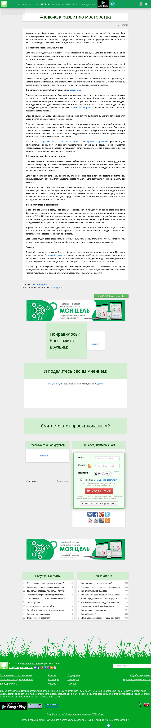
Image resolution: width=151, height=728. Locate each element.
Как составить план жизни (38, 614)
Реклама (71, 683)
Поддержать (73, 675)
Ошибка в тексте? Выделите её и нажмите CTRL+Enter (75, 714)
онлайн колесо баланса (51, 696)
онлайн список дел (28, 696)
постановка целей (113, 691)
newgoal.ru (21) (60, 287)
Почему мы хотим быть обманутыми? (98, 606)
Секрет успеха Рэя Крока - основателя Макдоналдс (46, 599)
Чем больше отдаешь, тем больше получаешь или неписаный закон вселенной (46, 591)
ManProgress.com (31, 663)
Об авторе (53, 679)
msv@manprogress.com (21, 667)
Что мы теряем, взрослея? (38, 618)
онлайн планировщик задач (126, 694)
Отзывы (52, 683)
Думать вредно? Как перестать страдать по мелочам (100, 599)
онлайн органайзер (46, 694)
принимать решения (97, 141)
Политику (112, 480)
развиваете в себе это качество (60, 141)
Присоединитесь (53, 384)
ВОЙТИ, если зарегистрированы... (98, 503)
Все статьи (123, 25)
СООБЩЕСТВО (87, 4)
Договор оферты (8, 683)
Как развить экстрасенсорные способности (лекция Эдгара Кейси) (46, 587)
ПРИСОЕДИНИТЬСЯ (99, 491)
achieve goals (66, 691)
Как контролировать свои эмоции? (96, 583)
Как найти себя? (88, 614)
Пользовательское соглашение (16, 675)
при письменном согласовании (112, 720)
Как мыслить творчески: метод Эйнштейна (46, 595)
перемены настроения (82, 107)
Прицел (54, 691)
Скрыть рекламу (63, 481)
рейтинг (101, 384)
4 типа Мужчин (33, 602)
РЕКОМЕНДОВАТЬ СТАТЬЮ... (111, 296)
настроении (75, 90)
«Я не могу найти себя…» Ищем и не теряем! (100, 618)
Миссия (52, 675)
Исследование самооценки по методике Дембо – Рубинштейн (46, 583)
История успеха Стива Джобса (40, 606)
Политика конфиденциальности (16, 679)
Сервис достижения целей (35, 691)
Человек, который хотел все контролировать (100, 587)
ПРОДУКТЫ (58, 4)
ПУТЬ (35, 4)
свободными (56, 255)
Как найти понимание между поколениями (45, 610)
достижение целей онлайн (21, 694)
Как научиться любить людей (94, 591)
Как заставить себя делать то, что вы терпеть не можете (100, 595)
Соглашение (100, 480)
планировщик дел (102, 694)
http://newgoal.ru (40, 284)
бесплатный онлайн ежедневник (74, 694)
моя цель (79, 691)
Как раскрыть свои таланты (93, 610)
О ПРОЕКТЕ (24, 4)
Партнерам (73, 679)
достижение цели (94, 691)
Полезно (94, 344)
